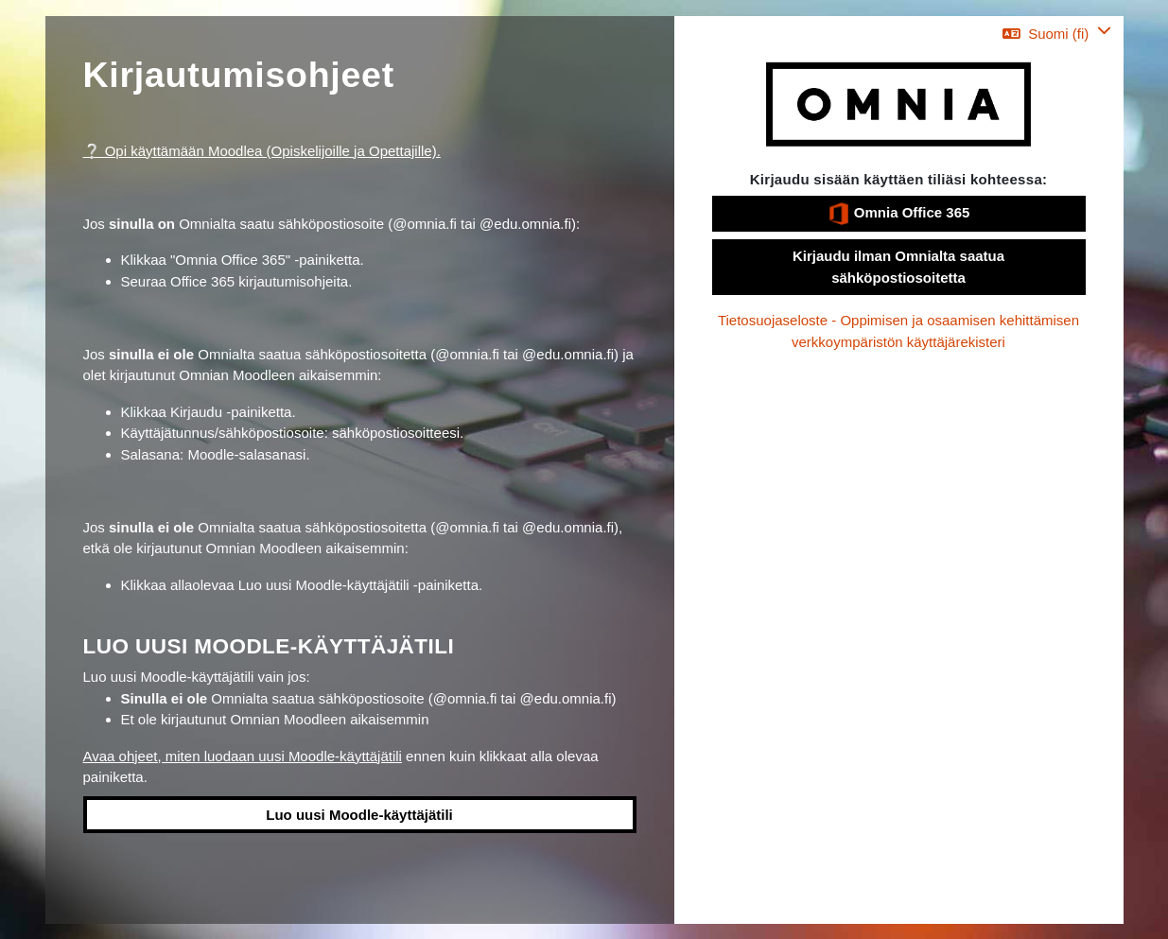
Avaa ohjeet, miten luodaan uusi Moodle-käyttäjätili (242, 756)
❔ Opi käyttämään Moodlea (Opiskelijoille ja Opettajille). (262, 151)
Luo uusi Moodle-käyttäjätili (359, 815)
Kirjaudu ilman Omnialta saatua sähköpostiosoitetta (898, 267)
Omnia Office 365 (899, 213)
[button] (1056, 33)
